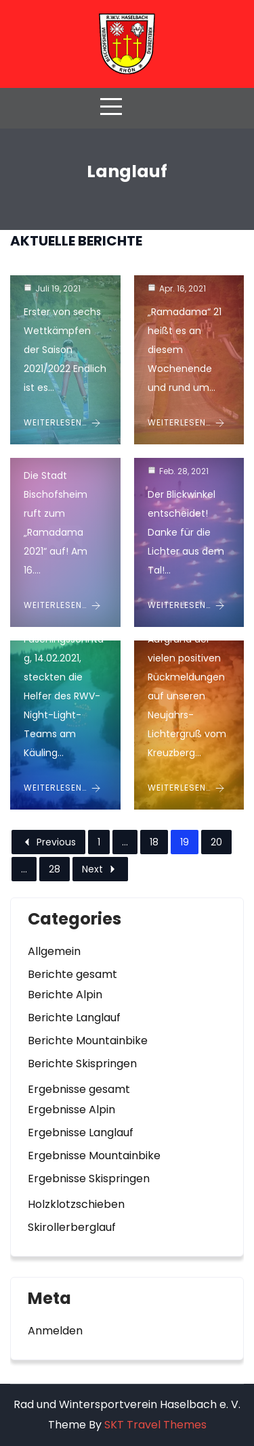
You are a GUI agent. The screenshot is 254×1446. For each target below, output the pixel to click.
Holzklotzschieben (76, 1204)
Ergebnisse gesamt (79, 1089)
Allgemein (54, 951)
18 (154, 842)
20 (216, 842)
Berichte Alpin (65, 994)
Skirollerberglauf (72, 1227)
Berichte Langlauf (74, 1017)
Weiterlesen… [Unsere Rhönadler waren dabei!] (186, 422)
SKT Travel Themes (155, 1424)
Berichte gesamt (72, 974)
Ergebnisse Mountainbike (94, 1155)
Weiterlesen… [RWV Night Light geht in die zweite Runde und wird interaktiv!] (186, 787)
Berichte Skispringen (82, 1063)
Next (100, 869)
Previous (48, 842)
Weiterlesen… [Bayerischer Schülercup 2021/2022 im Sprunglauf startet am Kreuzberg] (62, 422)
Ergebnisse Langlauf (80, 1132)
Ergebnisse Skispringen (89, 1178)
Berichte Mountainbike (88, 1040)
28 (54, 869)
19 (184, 842)
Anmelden (55, 1330)
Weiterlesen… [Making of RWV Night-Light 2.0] (186, 605)
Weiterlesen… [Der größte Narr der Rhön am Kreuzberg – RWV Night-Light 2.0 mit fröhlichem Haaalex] (62, 787)
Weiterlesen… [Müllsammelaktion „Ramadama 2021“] (62, 605)
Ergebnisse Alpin (71, 1109)
